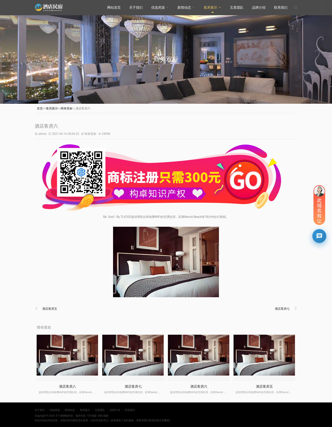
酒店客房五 (49, 308)
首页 (40, 108)
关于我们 (136, 8)
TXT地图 (92, 415)
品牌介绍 (259, 8)
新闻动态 (184, 8)
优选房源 (158, 8)
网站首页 (114, 8)
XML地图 (103, 415)
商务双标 (67, 108)
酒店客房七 (282, 308)
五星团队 (236, 8)
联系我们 (281, 8)
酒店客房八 (67, 386)
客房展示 (210, 8)
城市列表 (81, 415)
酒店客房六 (198, 386)
